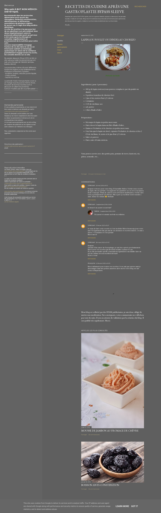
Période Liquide (72, 25)
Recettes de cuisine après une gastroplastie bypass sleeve (97, 9)
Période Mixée (88, 25)
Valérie (96, 211)
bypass (59, 44)
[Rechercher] (140, 6)
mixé (59, 50)
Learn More (122, 506)
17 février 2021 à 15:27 (102, 225)
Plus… (116, 25)
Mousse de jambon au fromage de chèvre (110, 430)
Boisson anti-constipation (100, 485)
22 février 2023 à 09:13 (103, 263)
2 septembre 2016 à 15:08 (104, 204)
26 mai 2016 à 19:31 (102, 185)
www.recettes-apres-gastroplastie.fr (14, 171)
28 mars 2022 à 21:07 (102, 242)
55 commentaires (94, 489)
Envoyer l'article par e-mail (97, 174)
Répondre (92, 200)
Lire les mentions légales (11, 202)
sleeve (59, 53)
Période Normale (104, 25)
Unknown (91, 185)
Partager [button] (60, 36)
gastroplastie (62, 47)
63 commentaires (94, 434)
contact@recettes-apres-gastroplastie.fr (16, 111)
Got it (134, 506)
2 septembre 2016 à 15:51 (107, 211)
